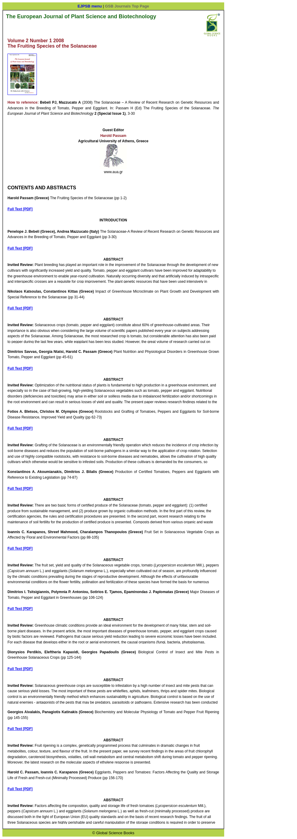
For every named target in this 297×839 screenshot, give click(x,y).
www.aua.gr (113, 172)
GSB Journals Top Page (127, 6)
